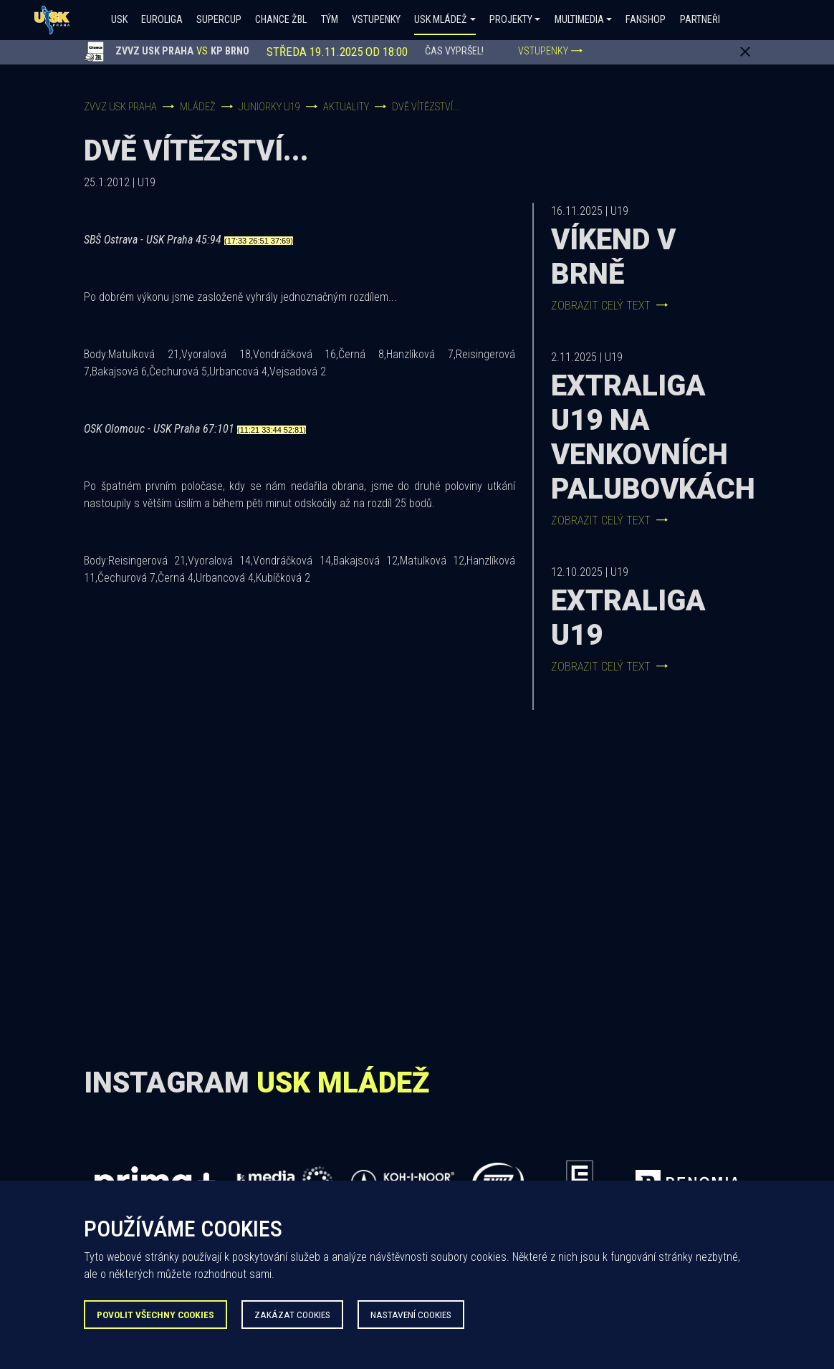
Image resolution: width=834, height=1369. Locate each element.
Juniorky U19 (269, 107)
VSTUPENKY (550, 51)
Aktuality (346, 107)
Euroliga (162, 20)
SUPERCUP (218, 20)
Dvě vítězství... (425, 107)
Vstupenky (376, 20)
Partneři (700, 20)
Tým (329, 20)
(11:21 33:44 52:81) (271, 430)
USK (119, 20)
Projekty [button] (510, 20)
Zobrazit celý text (609, 305)
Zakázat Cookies (292, 1314)
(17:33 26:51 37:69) (258, 240)
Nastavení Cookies (410, 1314)
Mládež (198, 107)
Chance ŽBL (281, 20)
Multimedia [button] (579, 20)
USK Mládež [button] (440, 20)
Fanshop (646, 20)
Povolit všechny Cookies (155, 1314)
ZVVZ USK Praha (120, 107)
